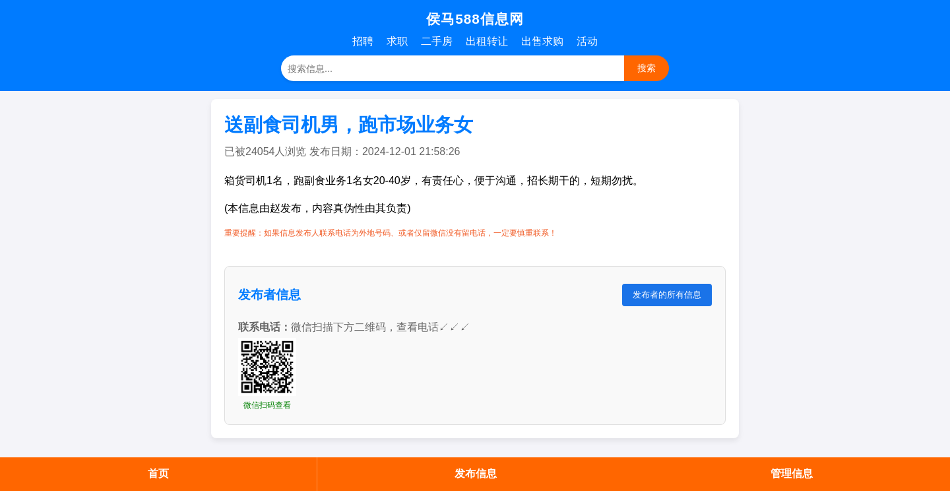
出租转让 (487, 41)
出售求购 (542, 41)
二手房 (437, 41)
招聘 (362, 41)
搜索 (646, 68)
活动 (587, 41)
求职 (397, 41)
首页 (158, 473)
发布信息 (476, 473)
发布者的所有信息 (667, 295)
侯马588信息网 (475, 18)
